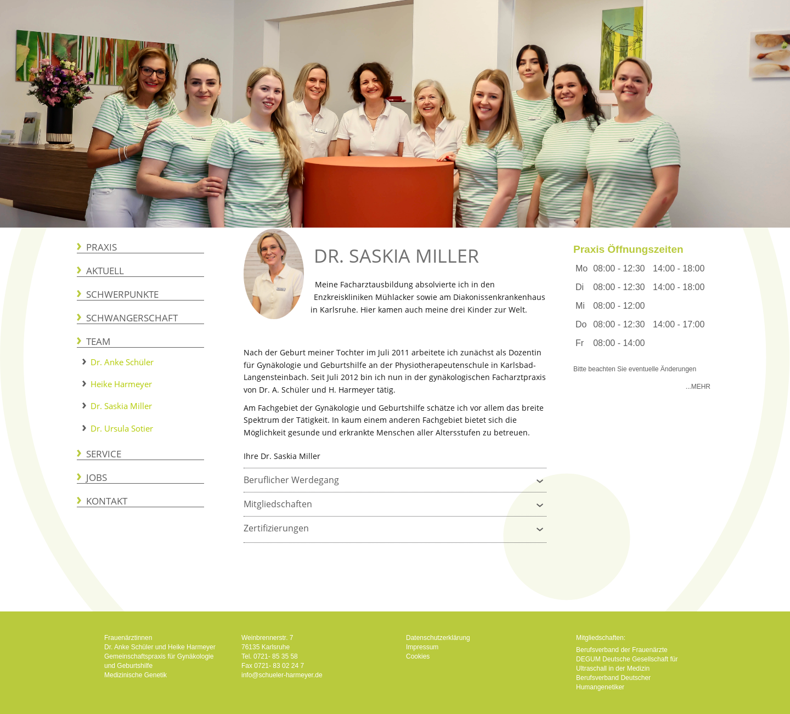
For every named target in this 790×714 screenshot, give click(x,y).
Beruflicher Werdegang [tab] (395, 478)
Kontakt (106, 501)
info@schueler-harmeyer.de (282, 675)
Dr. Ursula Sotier (122, 428)
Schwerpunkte (122, 294)
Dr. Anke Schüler (122, 361)
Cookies (418, 656)
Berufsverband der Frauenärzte (622, 650)
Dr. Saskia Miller (121, 405)
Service (103, 453)
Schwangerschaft (132, 317)
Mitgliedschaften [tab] (395, 502)
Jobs (96, 477)
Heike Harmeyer (121, 383)
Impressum (422, 647)
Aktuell (105, 270)
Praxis (101, 247)
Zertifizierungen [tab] (395, 526)
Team (98, 341)
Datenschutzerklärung (438, 638)
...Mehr (698, 386)
